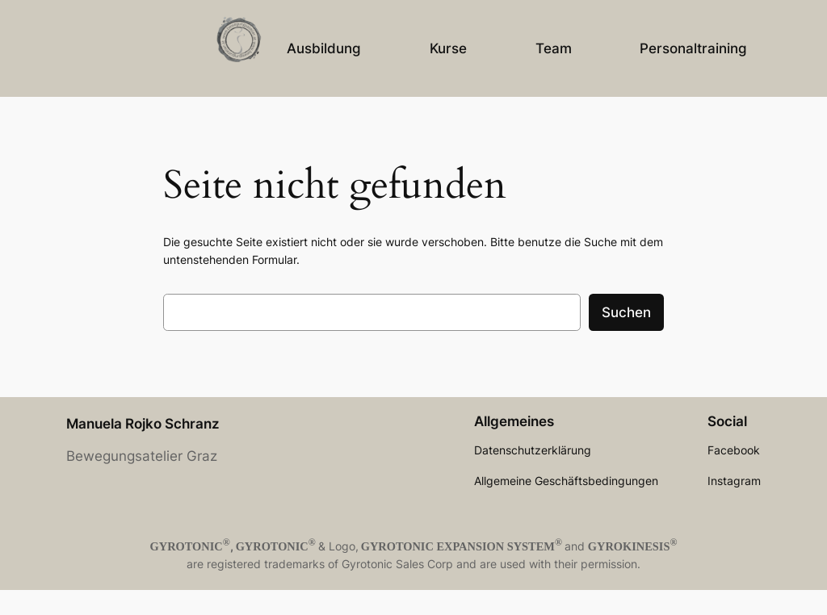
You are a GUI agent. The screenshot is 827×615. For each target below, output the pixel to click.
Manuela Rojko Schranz (143, 424)
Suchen (626, 312)
